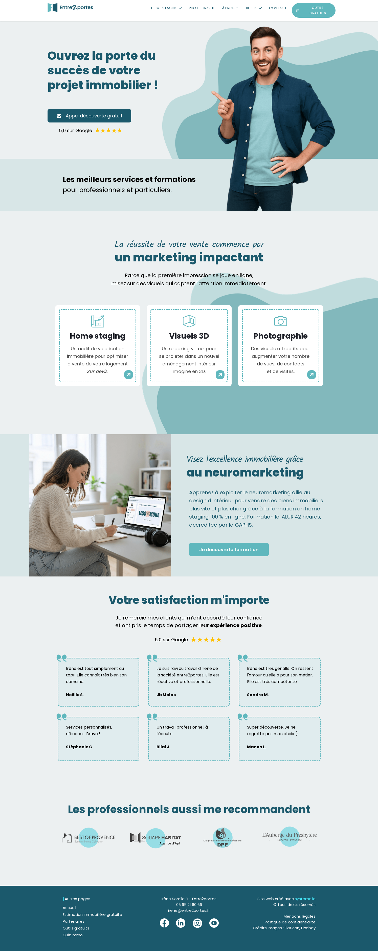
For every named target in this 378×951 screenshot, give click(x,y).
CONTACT (278, 8)
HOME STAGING (167, 8)
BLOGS (254, 8)
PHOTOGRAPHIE (202, 8)
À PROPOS (230, 8)
